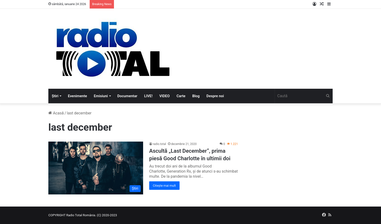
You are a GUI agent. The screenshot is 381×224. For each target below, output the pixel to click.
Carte (180, 96)
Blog (195, 96)
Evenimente (77, 96)
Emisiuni (101, 96)
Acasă (56, 113)
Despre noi (215, 96)
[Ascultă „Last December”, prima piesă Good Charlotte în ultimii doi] (95, 168)
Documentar (127, 96)
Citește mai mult (164, 185)
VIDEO (164, 96)
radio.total (159, 144)
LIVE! (148, 96)
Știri (55, 96)
